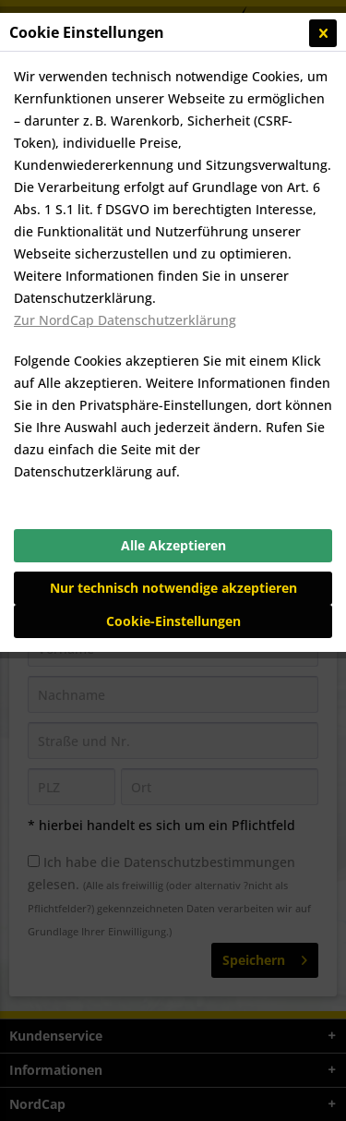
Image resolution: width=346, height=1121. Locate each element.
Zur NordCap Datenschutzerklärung (125, 320)
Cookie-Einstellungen (173, 621)
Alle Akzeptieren (173, 545)
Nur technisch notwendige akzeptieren (173, 588)
